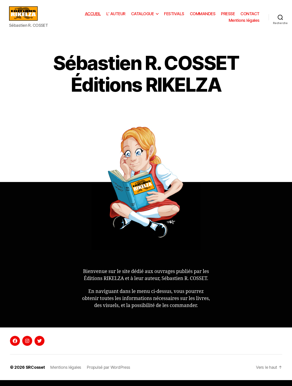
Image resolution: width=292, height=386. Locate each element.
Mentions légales (244, 23)
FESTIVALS (199, 16)
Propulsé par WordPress (108, 373)
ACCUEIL (117, 16)
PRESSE (253, 16)
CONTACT (213, 23)
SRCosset (35, 373)
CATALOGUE (167, 16)
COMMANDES (227, 16)
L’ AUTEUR (140, 16)
